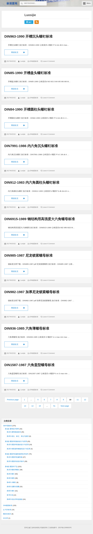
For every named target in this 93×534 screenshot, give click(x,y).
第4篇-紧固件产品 (11, 467)
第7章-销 (10, 495)
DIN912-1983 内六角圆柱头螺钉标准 (31, 182)
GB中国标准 (7, 426)
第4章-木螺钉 (11, 482)
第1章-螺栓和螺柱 (13, 470)
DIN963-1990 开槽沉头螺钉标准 (28, 36)
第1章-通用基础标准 (14, 432)
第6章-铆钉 (11, 491)
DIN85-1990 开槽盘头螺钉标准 (27, 73)
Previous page (13, 400)
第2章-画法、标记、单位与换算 (18, 436)
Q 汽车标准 (7, 510)
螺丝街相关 (7, 514)
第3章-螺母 (11, 478)
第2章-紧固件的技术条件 (15, 461)
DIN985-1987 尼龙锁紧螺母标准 (28, 255)
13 (26, 406)
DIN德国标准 (34, 61)
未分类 (5, 518)
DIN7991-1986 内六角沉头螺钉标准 (31, 146)
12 (86, 400)
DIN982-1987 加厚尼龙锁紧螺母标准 (31, 292)
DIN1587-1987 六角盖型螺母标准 (29, 365)
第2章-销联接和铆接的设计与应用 (18, 449)
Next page (65, 406)
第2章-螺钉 (11, 474)
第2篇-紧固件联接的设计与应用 (16, 442)
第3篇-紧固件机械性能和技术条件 (16, 454)
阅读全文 (19, 52)
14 (33, 406)
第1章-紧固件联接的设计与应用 (18, 445)
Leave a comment (49, 61)
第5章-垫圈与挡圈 (13, 487)
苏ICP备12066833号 (65, 528)
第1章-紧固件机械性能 (14, 457)
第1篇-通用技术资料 (12, 429)
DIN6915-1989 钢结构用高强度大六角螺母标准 (39, 219)
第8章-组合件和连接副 (14, 499)
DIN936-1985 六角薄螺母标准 (26, 329)
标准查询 (12, 3)
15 (41, 406)
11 (79, 400)
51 (55, 406)
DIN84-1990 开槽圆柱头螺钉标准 (29, 109)
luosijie (22, 61)
